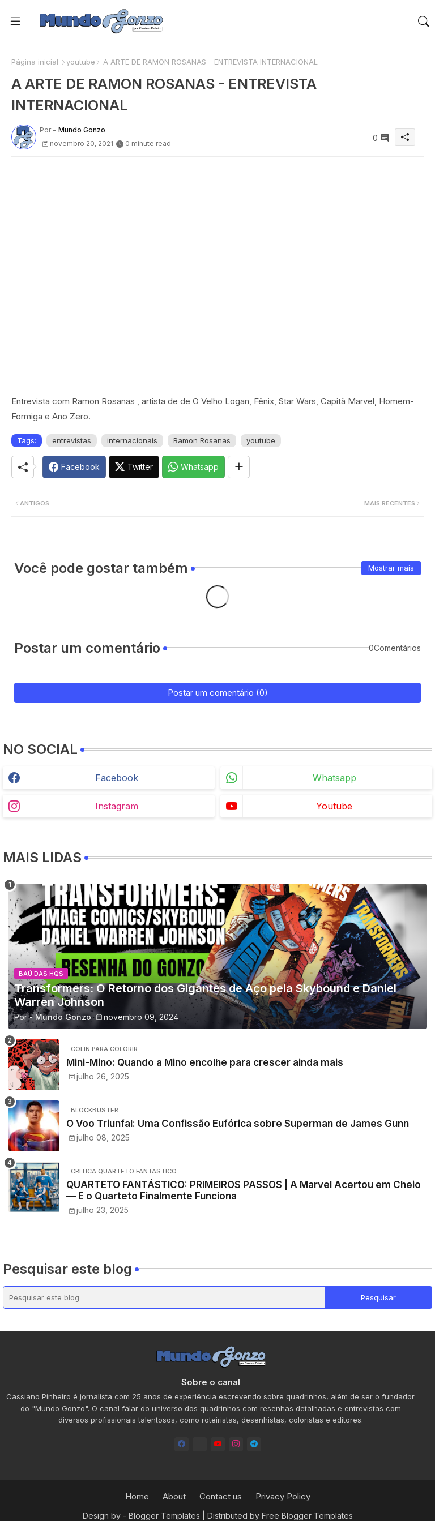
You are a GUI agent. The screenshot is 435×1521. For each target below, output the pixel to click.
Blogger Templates (164, 1515)
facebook (116, 777)
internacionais (132, 440)
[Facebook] (74, 467)
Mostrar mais (391, 567)
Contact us (220, 1496)
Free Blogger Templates (307, 1515)
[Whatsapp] (193, 467)
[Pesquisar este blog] (164, 1297)
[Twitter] (134, 467)
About (174, 1496)
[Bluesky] (200, 1444)
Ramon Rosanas (202, 440)
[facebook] (181, 1444)
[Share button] (239, 467)
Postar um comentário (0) (218, 692)
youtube (80, 61)
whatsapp (334, 777)
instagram (116, 806)
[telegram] (254, 1444)
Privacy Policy (282, 1496)
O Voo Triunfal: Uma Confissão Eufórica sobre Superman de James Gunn (237, 1123)
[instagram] (236, 1444)
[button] (423, 21)
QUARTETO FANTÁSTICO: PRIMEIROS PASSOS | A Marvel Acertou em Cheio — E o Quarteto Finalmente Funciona (243, 1190)
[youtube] (218, 1444)
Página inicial (34, 61)
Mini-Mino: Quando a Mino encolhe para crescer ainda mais (204, 1062)
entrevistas (71, 440)
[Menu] (15, 21)
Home (137, 1496)
